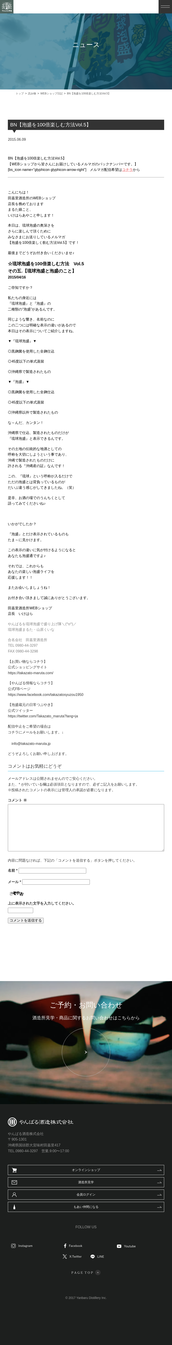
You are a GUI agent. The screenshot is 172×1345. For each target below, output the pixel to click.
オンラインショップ (86, 1170)
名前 (15, 870)
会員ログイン (86, 1194)
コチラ (130, 170)
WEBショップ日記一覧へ (81, 943)
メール (17, 882)
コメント (20, 800)
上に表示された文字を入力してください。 (45, 903)
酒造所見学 (86, 1182)
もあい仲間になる (86, 1207)
